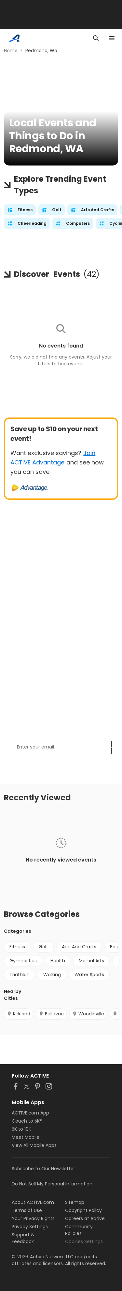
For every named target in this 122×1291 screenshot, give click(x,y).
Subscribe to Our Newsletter (43, 1168)
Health (57, 960)
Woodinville (88, 1014)
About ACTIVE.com (33, 1202)
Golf (43, 946)
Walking (52, 974)
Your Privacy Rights (33, 1218)
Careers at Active (85, 1218)
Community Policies (79, 1230)
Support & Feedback (23, 1238)
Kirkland (18, 1014)
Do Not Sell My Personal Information (52, 1184)
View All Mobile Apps (34, 1145)
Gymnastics (23, 960)
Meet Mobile (25, 1137)
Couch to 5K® (27, 1121)
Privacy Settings (30, 1226)
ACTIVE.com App (30, 1113)
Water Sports (89, 974)
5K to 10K (21, 1129)
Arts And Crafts (79, 946)
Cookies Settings (84, 1241)
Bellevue (51, 1014)
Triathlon (19, 974)
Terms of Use (27, 1210)
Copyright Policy (83, 1210)
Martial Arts (91, 960)
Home (11, 50)
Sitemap (74, 1202)
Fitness (17, 946)
